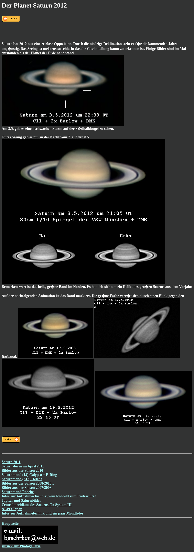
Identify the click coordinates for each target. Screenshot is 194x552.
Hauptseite (10, 523)
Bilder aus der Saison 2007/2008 (26, 488)
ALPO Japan (12, 509)
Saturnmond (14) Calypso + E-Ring (29, 475)
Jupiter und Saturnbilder (21, 500)
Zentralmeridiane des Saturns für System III (37, 505)
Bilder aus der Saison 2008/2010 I (28, 483)
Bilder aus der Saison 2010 (22, 470)
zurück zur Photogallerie (21, 546)
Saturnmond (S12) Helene (22, 479)
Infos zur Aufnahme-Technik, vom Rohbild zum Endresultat (49, 496)
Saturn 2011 (11, 462)
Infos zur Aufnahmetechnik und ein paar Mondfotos (42, 513)
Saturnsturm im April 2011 (23, 466)
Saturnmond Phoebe (18, 492)
